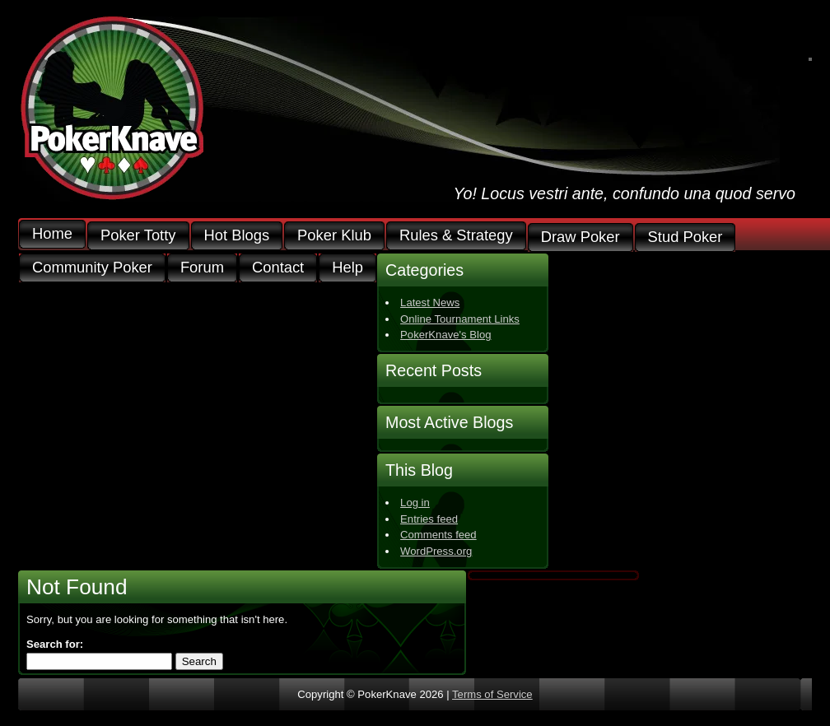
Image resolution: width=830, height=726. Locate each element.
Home (52, 234)
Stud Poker (685, 237)
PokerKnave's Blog (445, 334)
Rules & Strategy (456, 235)
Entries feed (429, 519)
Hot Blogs (237, 235)
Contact (278, 268)
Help (347, 268)
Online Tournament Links (460, 319)
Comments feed (438, 534)
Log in (415, 502)
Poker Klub (334, 235)
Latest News (429, 302)
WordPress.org (436, 551)
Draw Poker (580, 237)
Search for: (54, 644)
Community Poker (92, 268)
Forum (202, 268)
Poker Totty (138, 235)
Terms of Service (492, 694)
